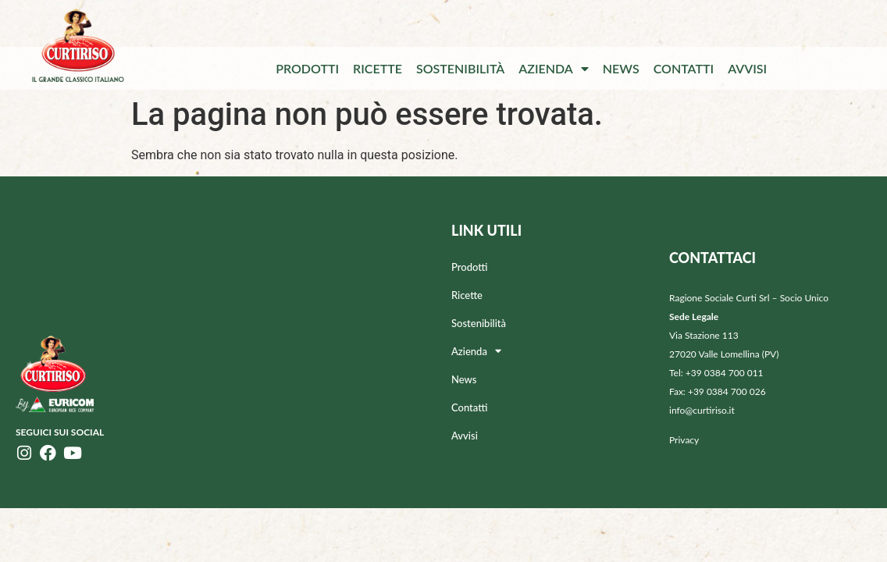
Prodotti (307, 68)
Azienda (553, 69)
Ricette (377, 68)
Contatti (684, 68)
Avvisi (747, 68)
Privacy (684, 440)
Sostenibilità (460, 68)
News (621, 68)
